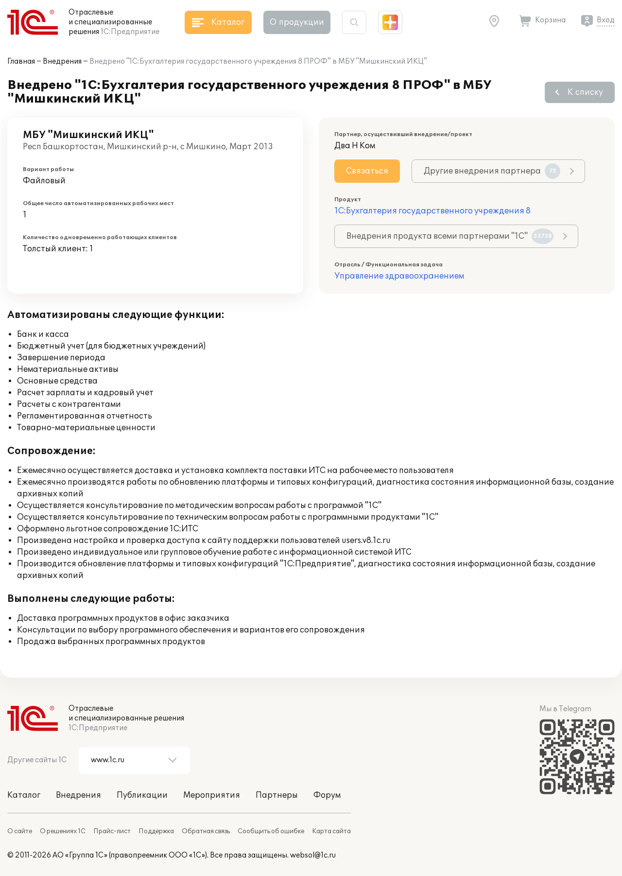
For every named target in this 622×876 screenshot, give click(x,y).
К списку (585, 92)
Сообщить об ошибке (271, 831)
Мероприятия (211, 795)
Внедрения (62, 61)
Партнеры (277, 795)
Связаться (367, 171)
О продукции (297, 22)
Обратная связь (206, 831)
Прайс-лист (112, 831)
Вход (606, 20)
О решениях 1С (63, 831)
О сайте (19, 831)
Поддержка (156, 831)
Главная (21, 61)
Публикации (142, 795)
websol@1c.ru (313, 855)
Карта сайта (331, 831)
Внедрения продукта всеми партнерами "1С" (449, 236)
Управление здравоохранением (399, 276)
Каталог (23, 795)
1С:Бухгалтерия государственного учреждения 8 (432, 211)
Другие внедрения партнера (492, 171)
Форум (327, 795)
